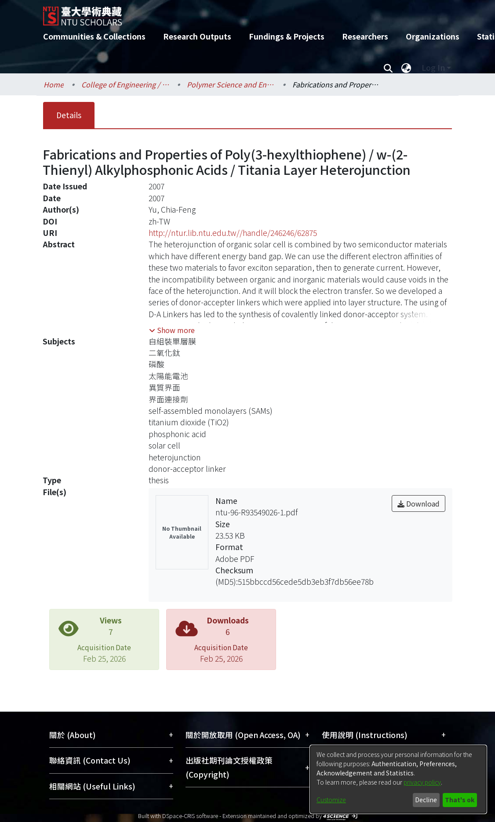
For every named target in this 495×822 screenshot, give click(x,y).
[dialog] (398, 779)
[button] (172, 330)
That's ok (459, 799)
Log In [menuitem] (433, 67)
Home (54, 84)
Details (68, 114)
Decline (426, 799)
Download (418, 503)
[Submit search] (387, 67)
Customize (331, 799)
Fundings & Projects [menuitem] (286, 36)
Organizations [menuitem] (432, 36)
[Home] (240, 12)
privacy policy (422, 782)
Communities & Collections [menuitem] (94, 36)
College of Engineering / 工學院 (125, 84)
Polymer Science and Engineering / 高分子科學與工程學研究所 (231, 84)
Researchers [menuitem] (365, 36)
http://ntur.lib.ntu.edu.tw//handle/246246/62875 (233, 232)
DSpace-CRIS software (190, 815)
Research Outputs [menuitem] (197, 36)
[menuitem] (406, 67)
